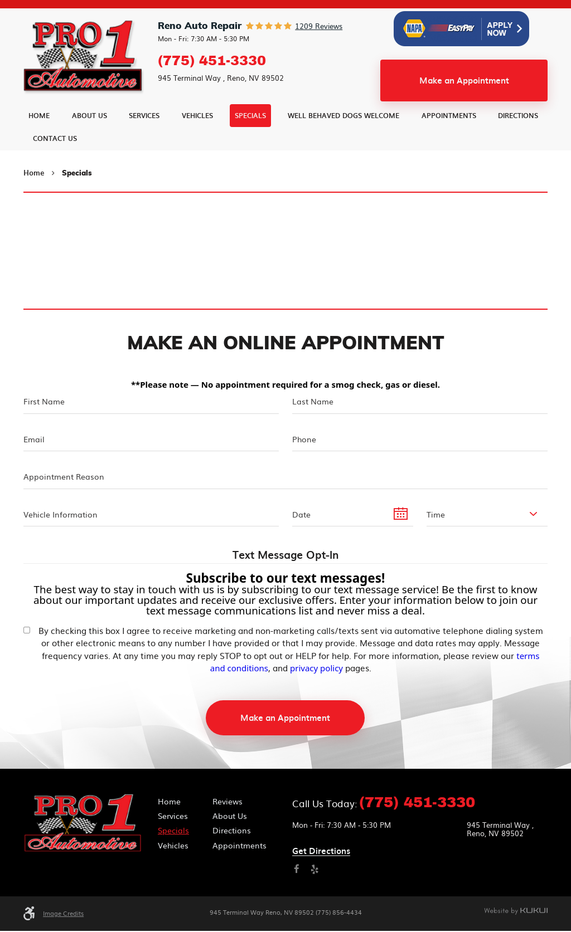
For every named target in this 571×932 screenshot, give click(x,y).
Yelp (315, 871)
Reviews (227, 802)
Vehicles (197, 143)
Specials (250, 143)
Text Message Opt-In (285, 556)
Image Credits (63, 914)
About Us (89, 143)
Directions (518, 143)
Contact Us (55, 165)
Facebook (297, 871)
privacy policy (316, 669)
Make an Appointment (464, 107)
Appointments (449, 143)
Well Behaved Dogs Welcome (343, 143)
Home (39, 143)
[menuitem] (39, 142)
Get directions (321, 852)
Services (144, 143)
